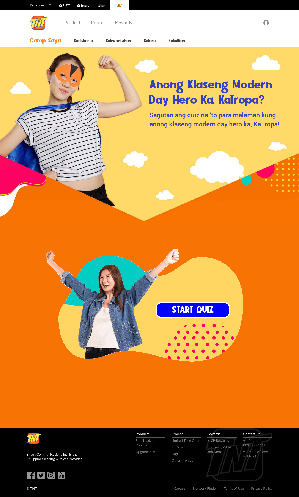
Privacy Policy (261, 488)
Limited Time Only (185, 440)
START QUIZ (193, 310)
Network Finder (205, 488)
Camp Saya (45, 41)
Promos (98, 22)
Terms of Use (234, 488)
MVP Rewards (218, 440)
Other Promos (182, 460)
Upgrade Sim (145, 452)
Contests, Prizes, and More (220, 449)
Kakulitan (177, 41)
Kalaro (150, 41)
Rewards (123, 22)
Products (73, 22)
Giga (175, 454)
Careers (180, 488)
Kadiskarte (83, 41)
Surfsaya (178, 447)
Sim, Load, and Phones (146, 442)
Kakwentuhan (118, 41)
